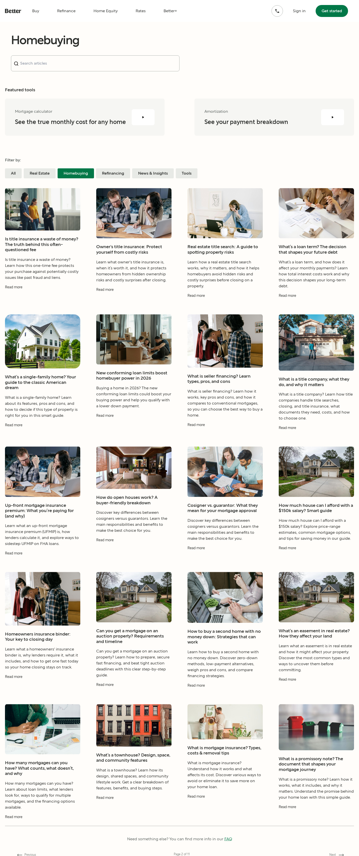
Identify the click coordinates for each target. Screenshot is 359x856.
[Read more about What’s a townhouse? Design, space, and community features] (134, 810)
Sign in (299, 11)
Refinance (66, 11)
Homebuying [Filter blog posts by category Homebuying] (76, 173)
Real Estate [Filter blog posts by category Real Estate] (40, 173)
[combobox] (95, 63)
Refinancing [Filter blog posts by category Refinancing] (113, 173)
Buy (35, 11)
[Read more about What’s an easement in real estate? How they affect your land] (316, 692)
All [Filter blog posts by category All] (13, 173)
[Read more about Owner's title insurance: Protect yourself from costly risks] (134, 302)
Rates (141, 11)
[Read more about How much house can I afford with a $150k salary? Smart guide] (316, 560)
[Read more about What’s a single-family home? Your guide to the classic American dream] (42, 437)
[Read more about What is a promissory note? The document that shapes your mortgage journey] (316, 819)
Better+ (170, 11)
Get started (332, 11)
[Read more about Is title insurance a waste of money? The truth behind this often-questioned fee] (42, 299)
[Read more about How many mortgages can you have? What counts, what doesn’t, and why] (42, 829)
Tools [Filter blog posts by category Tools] (186, 173)
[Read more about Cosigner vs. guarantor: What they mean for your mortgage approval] (225, 560)
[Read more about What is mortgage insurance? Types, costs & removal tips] (225, 809)
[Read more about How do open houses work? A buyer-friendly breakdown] (134, 552)
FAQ (228, 839)
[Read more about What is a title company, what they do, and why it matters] (316, 440)
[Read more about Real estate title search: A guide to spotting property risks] (225, 308)
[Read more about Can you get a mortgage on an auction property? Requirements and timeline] (134, 697)
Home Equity (105, 11)
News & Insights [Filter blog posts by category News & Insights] (153, 173)
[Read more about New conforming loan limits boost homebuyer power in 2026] (134, 428)
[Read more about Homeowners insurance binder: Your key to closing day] (42, 689)
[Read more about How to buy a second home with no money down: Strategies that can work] (225, 698)
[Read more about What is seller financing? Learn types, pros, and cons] (225, 437)
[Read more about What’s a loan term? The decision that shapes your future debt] (316, 308)
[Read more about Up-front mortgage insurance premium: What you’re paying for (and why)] (42, 565)
